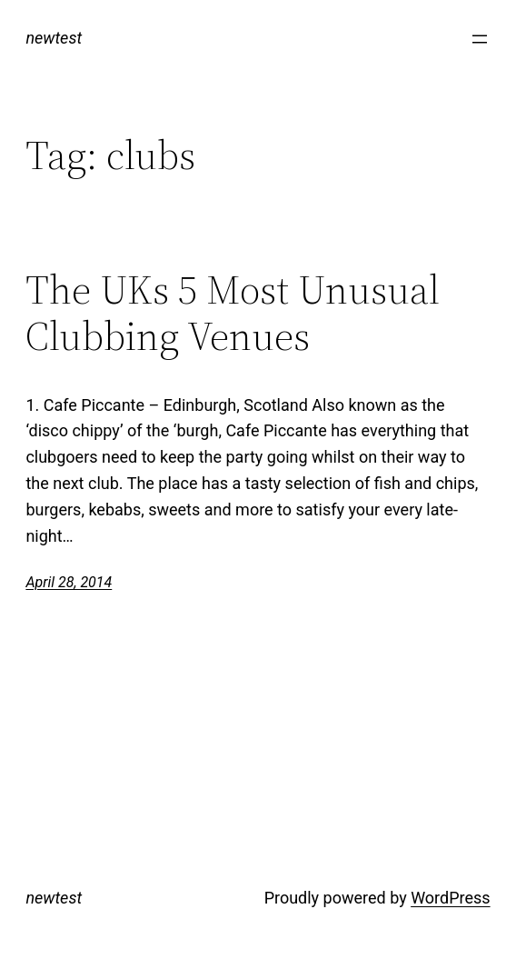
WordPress (450, 897)
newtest (53, 37)
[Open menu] (480, 39)
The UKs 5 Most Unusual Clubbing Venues (232, 313)
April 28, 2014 (68, 582)
